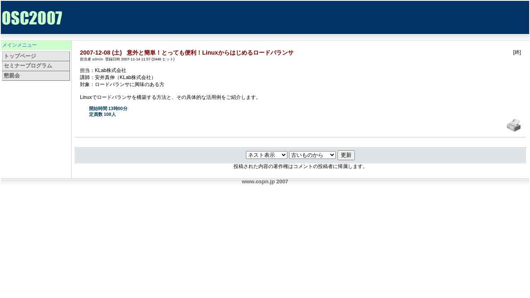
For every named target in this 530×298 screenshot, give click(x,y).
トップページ (20, 56)
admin (98, 59)
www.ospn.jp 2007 (265, 181)
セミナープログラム (28, 65)
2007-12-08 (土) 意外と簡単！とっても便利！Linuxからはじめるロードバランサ (187, 52)
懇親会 (12, 75)
